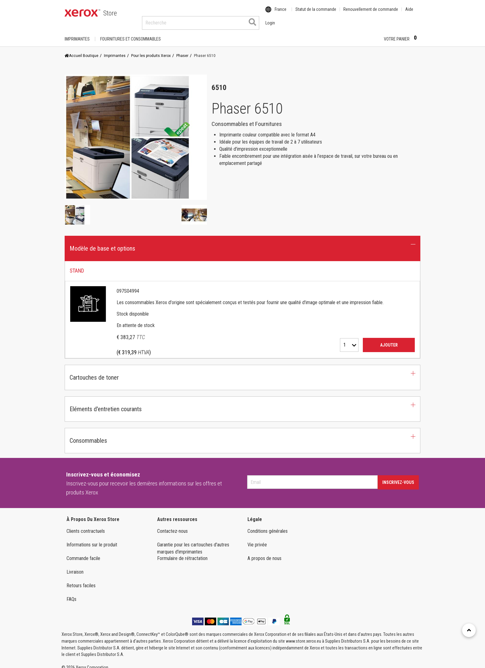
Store (110, 13)
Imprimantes (77, 33)
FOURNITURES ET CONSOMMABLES (130, 33)
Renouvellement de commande (370, 13)
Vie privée (257, 539)
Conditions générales (267, 525)
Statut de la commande (315, 13)
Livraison (75, 566)
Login (368, 33)
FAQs (71, 593)
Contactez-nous (172, 525)
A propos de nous (264, 552)
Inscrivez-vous (398, 476)
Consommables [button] (88, 434)
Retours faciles (81, 580)
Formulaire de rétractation (182, 552)
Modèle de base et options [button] (102, 242)
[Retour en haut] (469, 630)
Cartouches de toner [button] (94, 371)
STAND (77, 265)
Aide (409, 13)
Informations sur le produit (92, 539)
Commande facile (83, 552)
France (280, 13)
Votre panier (402, 32)
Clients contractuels (86, 525)
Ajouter (389, 339)
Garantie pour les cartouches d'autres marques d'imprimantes (193, 542)
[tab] (242, 304)
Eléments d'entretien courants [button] (106, 403)
